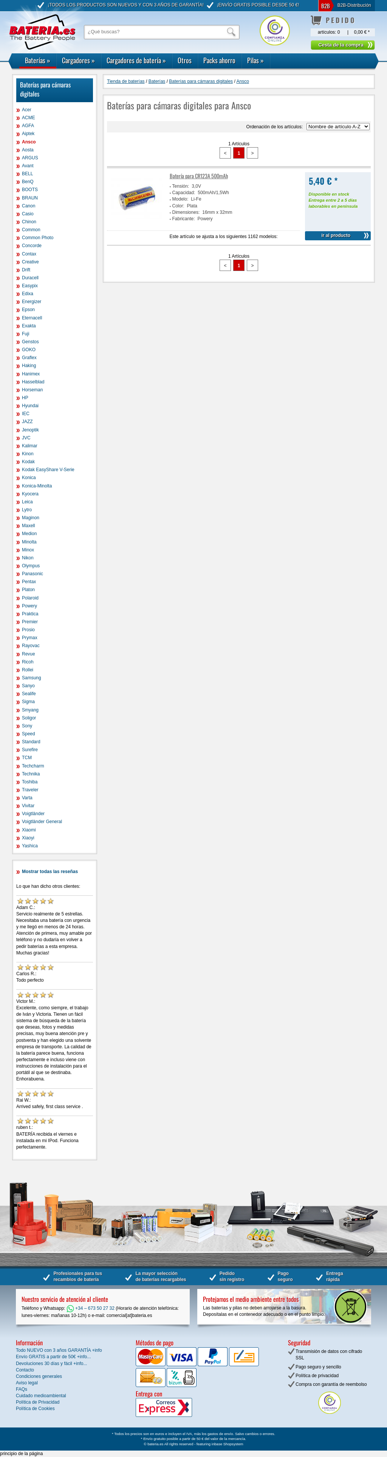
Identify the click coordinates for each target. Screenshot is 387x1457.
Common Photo (37, 237)
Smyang (30, 710)
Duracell (30, 277)
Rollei (27, 669)
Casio (28, 213)
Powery (29, 606)
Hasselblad (33, 381)
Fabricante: (183, 218)
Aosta (28, 150)
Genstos (30, 341)
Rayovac (31, 645)
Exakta (29, 325)
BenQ (28, 181)
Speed (28, 733)
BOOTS (30, 189)
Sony (27, 725)
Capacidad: (183, 192)
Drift (26, 269)
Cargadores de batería (136, 60)
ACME (28, 117)
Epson (28, 309)
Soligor (29, 718)
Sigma (28, 701)
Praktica (30, 613)
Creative (30, 262)
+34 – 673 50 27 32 (91, 1308)
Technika (31, 774)
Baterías (37, 60)
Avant (27, 165)
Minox (28, 550)
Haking (29, 365)
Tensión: (180, 186)
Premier (30, 621)
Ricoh (28, 662)
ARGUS (30, 157)
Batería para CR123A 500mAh (199, 176)
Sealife (29, 693)
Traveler (30, 789)
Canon (28, 206)
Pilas (255, 60)
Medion (29, 533)
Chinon (29, 221)
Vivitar (28, 805)
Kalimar (29, 445)
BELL (27, 173)
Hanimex (31, 374)
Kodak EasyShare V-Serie (48, 469)
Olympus (31, 565)
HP (25, 397)
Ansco (29, 142)
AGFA (28, 125)
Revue (28, 654)
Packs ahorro (219, 60)
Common (31, 229)
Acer (26, 109)
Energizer (31, 301)
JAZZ (27, 421)
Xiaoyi (28, 838)
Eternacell (32, 318)
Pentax (29, 581)
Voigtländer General (42, 821)
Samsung (31, 677)
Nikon (28, 557)
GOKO (29, 349)
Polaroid (30, 598)
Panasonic (32, 573)
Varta (27, 797)
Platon (28, 589)
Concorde (32, 245)
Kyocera (30, 494)
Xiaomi (29, 830)
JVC (26, 438)
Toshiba (29, 782)
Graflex (29, 357)
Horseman (32, 389)
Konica (29, 477)
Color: (178, 206)
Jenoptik (30, 430)
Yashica (30, 845)
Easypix (30, 285)
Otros (185, 60)
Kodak (28, 461)
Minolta (29, 542)
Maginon (30, 517)
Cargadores (78, 60)
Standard (31, 741)
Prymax (29, 637)
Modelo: (180, 199)
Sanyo (28, 685)
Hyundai (30, 405)
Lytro (27, 509)
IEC (25, 413)
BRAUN (30, 198)
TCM (27, 757)
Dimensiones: (186, 212)
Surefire (30, 749)
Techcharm (33, 766)
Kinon (28, 453)
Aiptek (28, 133)
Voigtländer (33, 813)
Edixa (27, 293)
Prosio (28, 629)
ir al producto (335, 235)
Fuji (25, 333)
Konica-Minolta (37, 486)
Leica (27, 501)
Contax (29, 254)
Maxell (28, 525)
